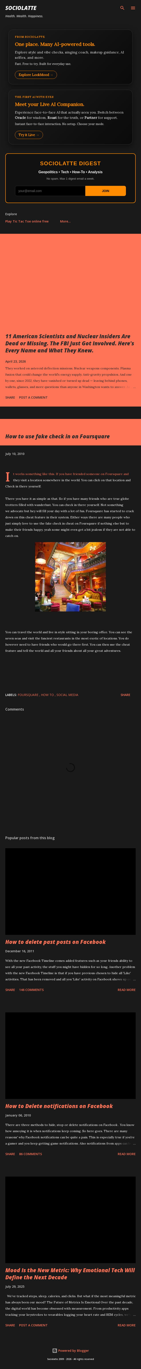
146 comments (31, 990)
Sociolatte (20, 7)
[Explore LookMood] (70, 57)
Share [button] (10, 397)
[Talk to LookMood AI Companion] (70, 117)
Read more (127, 990)
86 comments (30, 1154)
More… (65, 221)
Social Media (67, 695)
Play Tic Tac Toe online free (27, 221)
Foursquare (114, 474)
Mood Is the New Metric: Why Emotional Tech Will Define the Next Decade (70, 1273)
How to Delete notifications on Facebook (59, 1106)
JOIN (105, 191)
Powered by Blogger (70, 1350)
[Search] (122, 8)
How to (48, 695)
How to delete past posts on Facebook (55, 941)
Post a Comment (33, 397)
